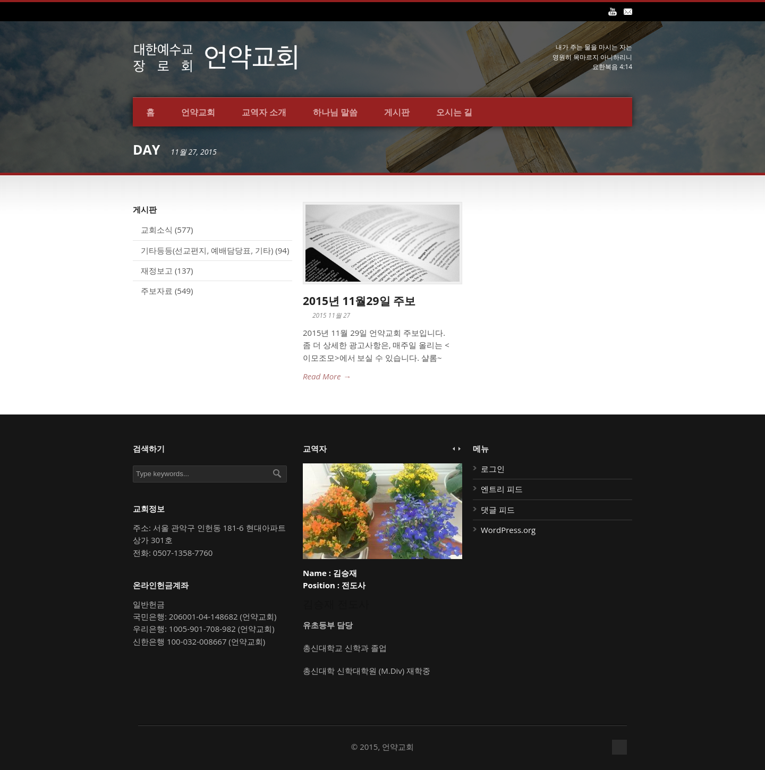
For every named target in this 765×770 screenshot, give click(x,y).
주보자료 (157, 290)
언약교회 (198, 112)
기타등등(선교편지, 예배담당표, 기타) (207, 250)
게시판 (397, 112)
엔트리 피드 (502, 489)
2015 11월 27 (331, 315)
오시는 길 (454, 112)
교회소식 (157, 229)
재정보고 (157, 270)
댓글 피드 (498, 509)
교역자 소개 (264, 112)
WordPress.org (508, 529)
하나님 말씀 (335, 112)
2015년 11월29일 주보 (359, 300)
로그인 (493, 468)
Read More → (327, 376)
